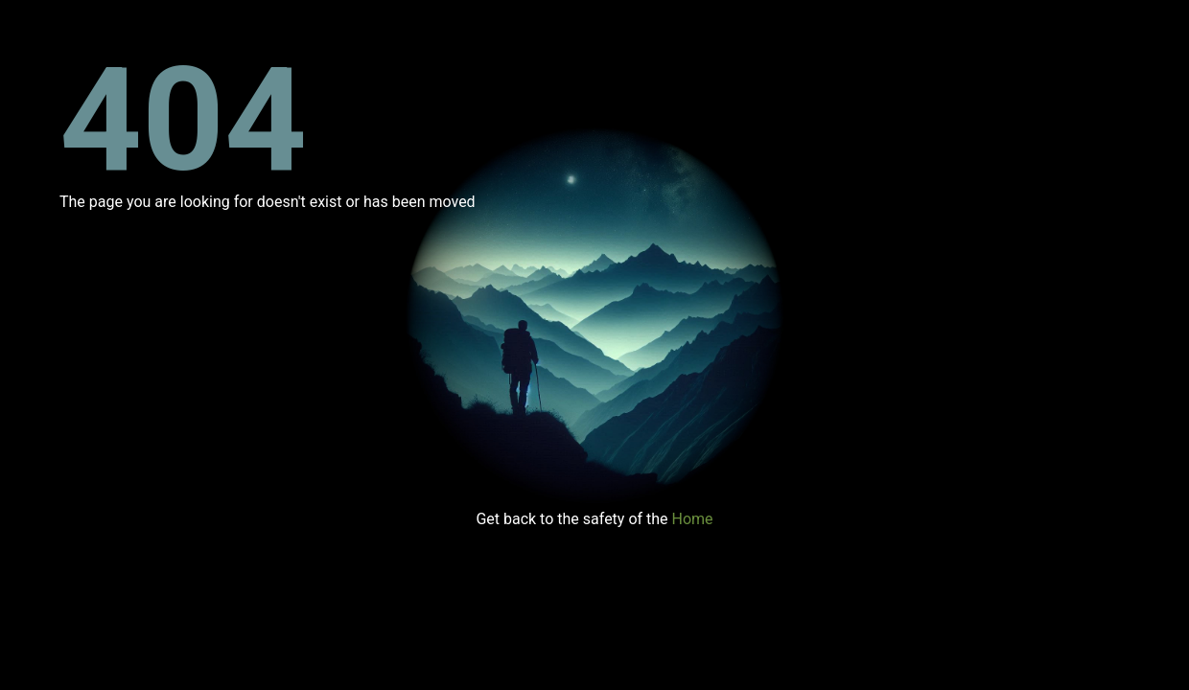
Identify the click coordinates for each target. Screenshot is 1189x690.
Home (692, 519)
